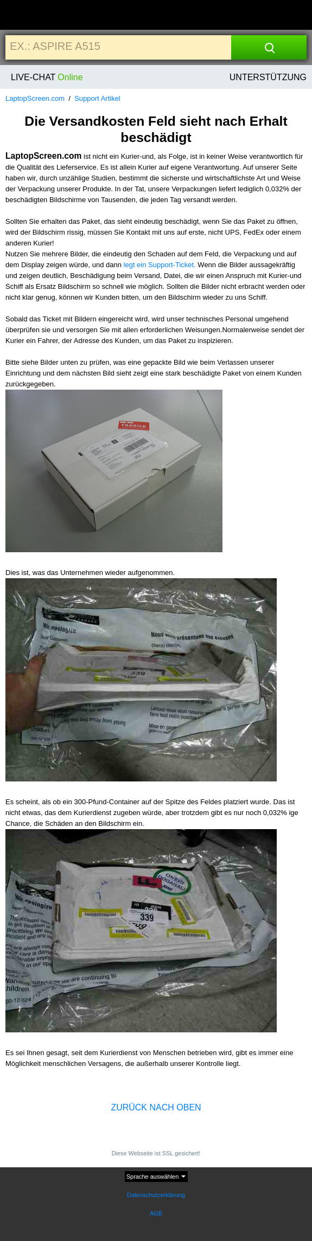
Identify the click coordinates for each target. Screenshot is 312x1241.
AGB (156, 1213)
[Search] (269, 47)
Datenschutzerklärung (156, 1195)
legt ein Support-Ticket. (160, 265)
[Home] (28, 15)
